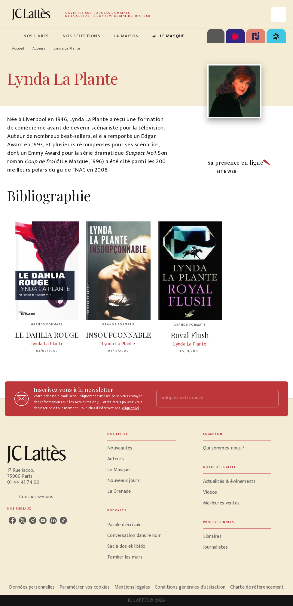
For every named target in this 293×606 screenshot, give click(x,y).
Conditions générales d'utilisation (190, 587)
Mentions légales (132, 587)
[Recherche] (278, 14)
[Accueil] (32, 14)
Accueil (18, 48)
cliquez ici (130, 408)
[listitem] (12, 520)
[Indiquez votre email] (210, 398)
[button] (223, 171)
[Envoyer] (271, 398)
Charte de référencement (257, 587)
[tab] (13, 36)
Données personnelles (31, 587)
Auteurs (38, 48)
